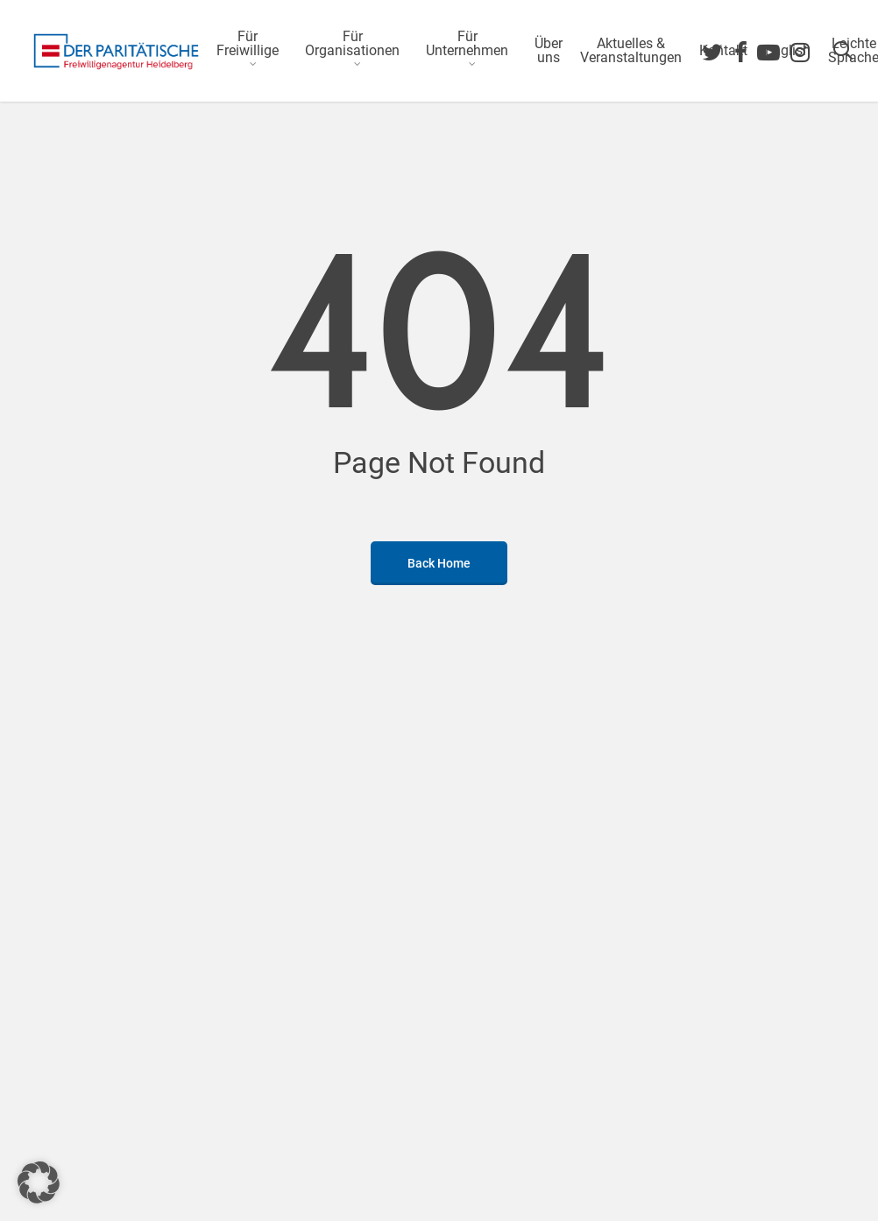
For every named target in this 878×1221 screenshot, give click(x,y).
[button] (38, 1182)
